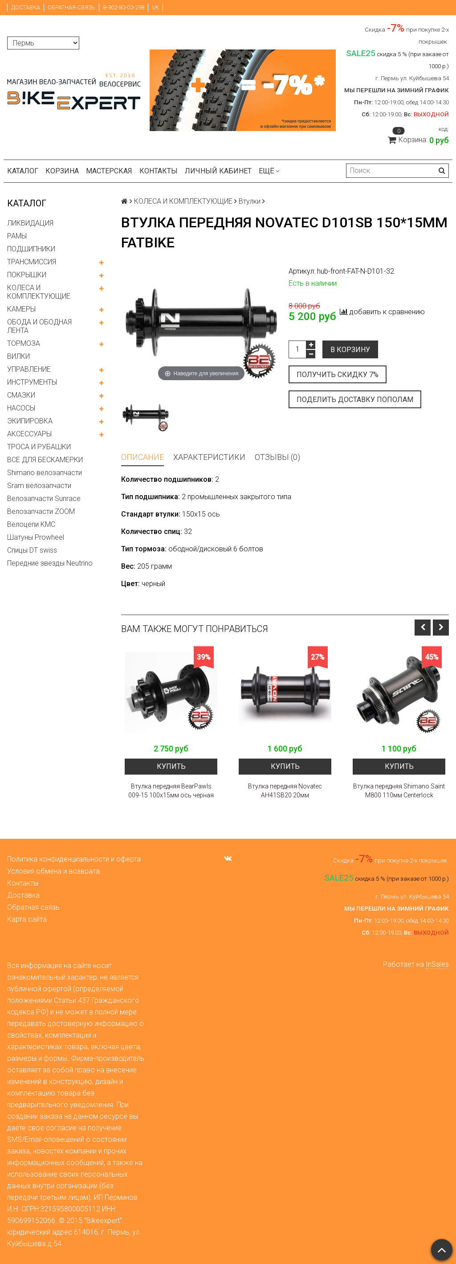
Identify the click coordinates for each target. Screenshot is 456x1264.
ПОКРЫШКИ (26, 275)
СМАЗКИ (21, 395)
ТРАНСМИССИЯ (31, 262)
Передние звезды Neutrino (50, 563)
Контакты (158, 171)
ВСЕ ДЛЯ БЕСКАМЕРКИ (45, 460)
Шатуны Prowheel (35, 537)
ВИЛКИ (18, 356)
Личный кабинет (218, 171)
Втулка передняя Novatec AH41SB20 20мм (285, 791)
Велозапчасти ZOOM (41, 511)
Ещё (269, 171)
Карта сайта (27, 919)
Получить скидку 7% (338, 374)
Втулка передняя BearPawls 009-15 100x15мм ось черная (171, 791)
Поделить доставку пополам (355, 399)
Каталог (22, 171)
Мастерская (109, 171)
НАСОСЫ (21, 408)
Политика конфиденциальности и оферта (74, 859)
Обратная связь (71, 7)
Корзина (62, 171)
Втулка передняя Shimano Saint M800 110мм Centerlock (399, 791)
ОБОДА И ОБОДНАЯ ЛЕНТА (39, 326)
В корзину (350, 349)
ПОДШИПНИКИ (31, 249)
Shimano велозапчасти (44, 472)
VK (155, 7)
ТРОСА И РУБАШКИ (39, 447)
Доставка (25, 7)
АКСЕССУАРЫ (29, 434)
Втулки (250, 201)
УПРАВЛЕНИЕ (29, 369)
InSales (437, 964)
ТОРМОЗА (23, 343)
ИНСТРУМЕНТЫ (32, 382)
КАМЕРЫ (21, 309)
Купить (171, 766)
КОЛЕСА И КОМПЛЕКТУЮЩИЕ (38, 291)
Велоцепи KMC (31, 524)
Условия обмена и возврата (53, 871)
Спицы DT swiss (32, 550)
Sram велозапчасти (39, 485)
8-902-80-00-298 (123, 7)
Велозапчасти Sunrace (44, 498)
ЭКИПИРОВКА (30, 421)
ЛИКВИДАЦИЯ (30, 223)
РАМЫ (17, 236)
